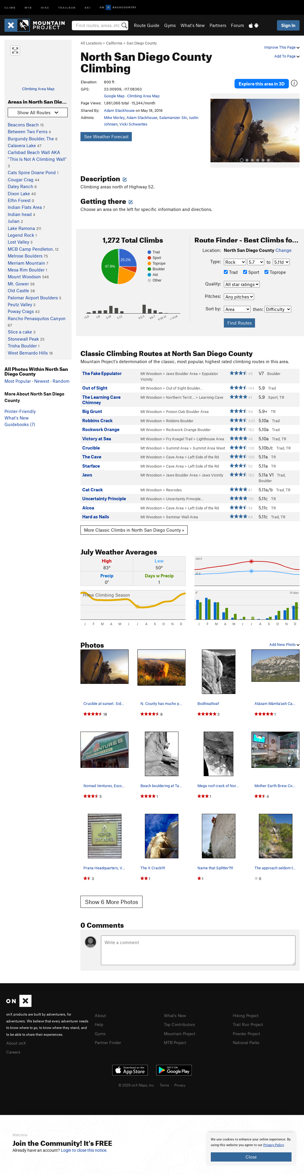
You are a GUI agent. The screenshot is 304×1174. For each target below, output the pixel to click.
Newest (41, 381)
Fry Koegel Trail (179, 435)
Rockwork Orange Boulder (188, 426)
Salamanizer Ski (173, 117)
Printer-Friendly (20, 411)
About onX (17, 1039)
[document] (251, 1149)
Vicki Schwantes (133, 124)
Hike (45, 7)
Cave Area (175, 454)
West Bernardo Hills (28, 352)
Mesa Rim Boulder (26, 269)
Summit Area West (209, 445)
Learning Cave (211, 394)
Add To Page (287, 56)
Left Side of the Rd (203, 454)
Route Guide (146, 25)
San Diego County (141, 43)
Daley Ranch (20, 186)
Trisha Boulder (22, 345)
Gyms (170, 25)
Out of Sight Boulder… (184, 385)
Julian (14, 221)
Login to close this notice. (84, 1150)
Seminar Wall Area (182, 513)
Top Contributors (181, 1021)
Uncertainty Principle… (185, 495)
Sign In (288, 25)
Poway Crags (21, 311)
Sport (251, 269)
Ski (88, 7)
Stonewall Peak (23, 338)
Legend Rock (21, 235)
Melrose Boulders (25, 255)
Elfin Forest (19, 200)
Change (284, 247)
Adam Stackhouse (119, 110)
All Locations (91, 43)
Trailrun (67, 7)
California (114, 43)
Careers (14, 1048)
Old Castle (18, 290)
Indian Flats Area (25, 207)
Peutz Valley (20, 304)
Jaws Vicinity (212, 472)
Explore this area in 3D (262, 82)
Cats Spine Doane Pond (32, 172)
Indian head (20, 214)
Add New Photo (284, 641)
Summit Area (177, 445)
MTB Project (176, 1038)
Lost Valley (18, 241)
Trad (231, 269)
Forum (237, 25)
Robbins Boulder (180, 417)
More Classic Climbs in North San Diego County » (134, 527)
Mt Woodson (151, 370)
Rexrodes (174, 486)
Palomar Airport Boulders (33, 297)
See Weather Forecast (106, 136)
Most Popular (17, 381)
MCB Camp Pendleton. (31, 249)
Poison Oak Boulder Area (187, 408)
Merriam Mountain (26, 263)
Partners (218, 25)
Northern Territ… (180, 394)
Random (61, 381)
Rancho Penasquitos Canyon (37, 318)
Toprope (275, 269)
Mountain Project (181, 1029)
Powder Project (248, 1029)
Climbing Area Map (38, 88)
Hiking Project (247, 1012)
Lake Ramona (21, 228)
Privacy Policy (273, 1145)
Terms (164, 1081)
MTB (28, 7)
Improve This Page (282, 47)
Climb (10, 7)
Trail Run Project (249, 1021)
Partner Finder (109, 1038)
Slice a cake (20, 331)
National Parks (247, 1038)
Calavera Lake (22, 145)
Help (99, 1021)
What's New (192, 25)
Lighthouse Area (210, 435)
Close (251, 1156)
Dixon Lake (19, 193)
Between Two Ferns (28, 131)
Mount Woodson (24, 276)
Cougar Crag (21, 179)
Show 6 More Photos (111, 898)
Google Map (114, 95)
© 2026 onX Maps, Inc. (136, 1081)
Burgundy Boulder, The (31, 138)
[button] (216, 127)
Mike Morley (114, 117)
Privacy (180, 1081)
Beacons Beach (23, 124)
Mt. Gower (18, 283)
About (101, 1012)
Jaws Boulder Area (182, 370)
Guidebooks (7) (19, 424)
